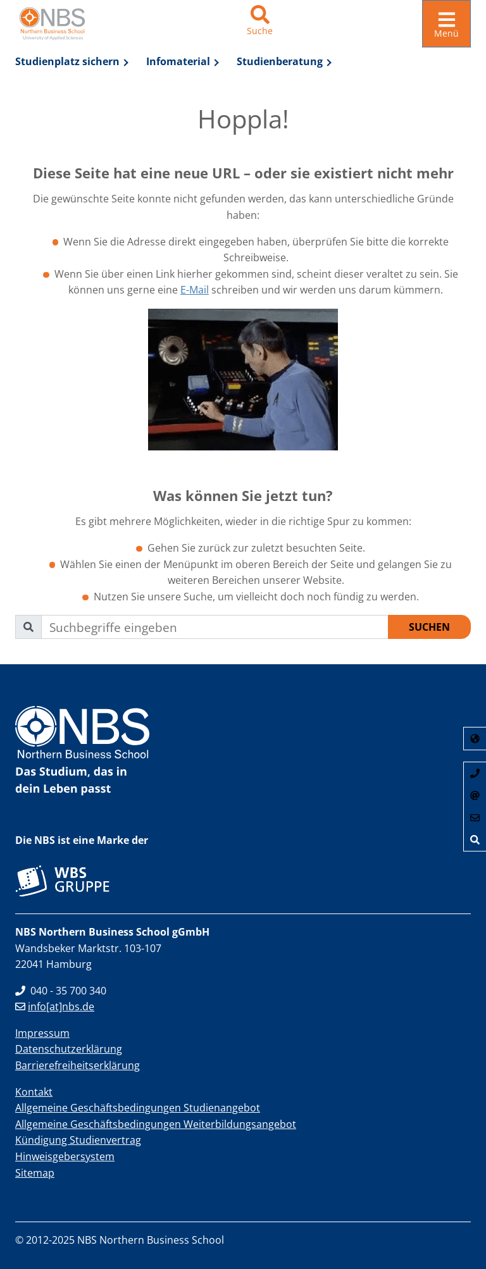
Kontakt (34, 1092)
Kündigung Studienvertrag (78, 1140)
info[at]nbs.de (54, 1006)
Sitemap (34, 1173)
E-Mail (194, 290)
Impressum (42, 1033)
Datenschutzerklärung (68, 1049)
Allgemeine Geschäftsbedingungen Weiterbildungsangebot (155, 1124)
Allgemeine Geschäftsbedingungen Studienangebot (137, 1108)
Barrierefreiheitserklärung (77, 1065)
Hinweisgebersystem (65, 1156)
